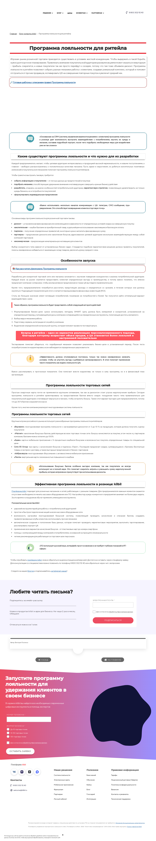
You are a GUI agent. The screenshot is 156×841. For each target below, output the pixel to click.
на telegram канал (59, 571)
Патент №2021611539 (134, 826)
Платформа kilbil (19, 491)
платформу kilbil (34, 560)
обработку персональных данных (121, 612)
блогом (31, 571)
